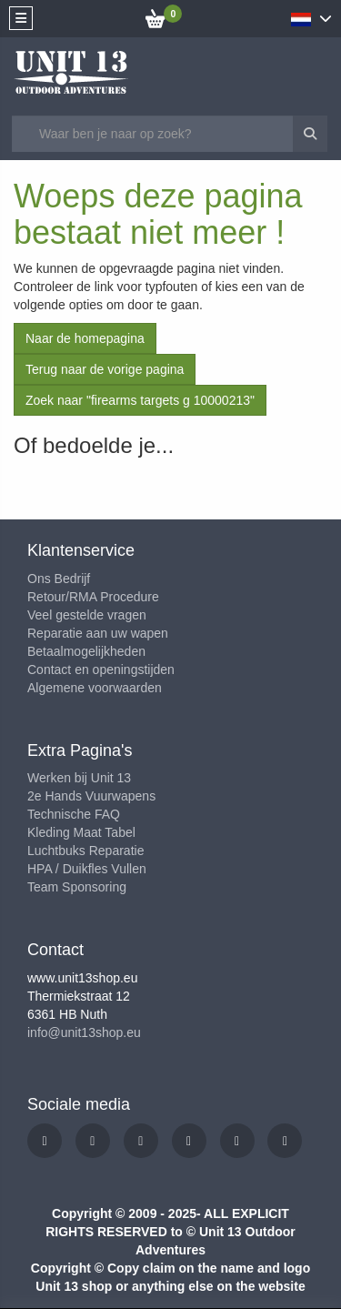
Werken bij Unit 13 (79, 777)
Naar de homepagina (85, 338)
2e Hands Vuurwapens (91, 796)
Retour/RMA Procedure (93, 596)
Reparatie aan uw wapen (97, 633)
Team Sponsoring (76, 887)
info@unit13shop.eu (84, 1032)
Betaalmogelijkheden (86, 651)
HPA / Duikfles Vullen (86, 868)
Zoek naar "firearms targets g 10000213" (140, 400)
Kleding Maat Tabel (81, 832)
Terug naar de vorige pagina (104, 369)
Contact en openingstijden (101, 669)
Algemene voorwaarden (94, 687)
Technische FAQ (73, 814)
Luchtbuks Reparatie (85, 850)
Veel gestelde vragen (86, 615)
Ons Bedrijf (58, 578)
